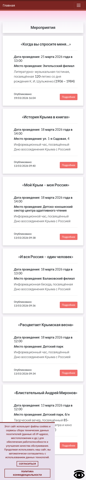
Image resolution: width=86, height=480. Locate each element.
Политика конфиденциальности (27, 473)
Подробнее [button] (68, 96)
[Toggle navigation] (78, 5)
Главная (9, 5)
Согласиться (27, 463)
